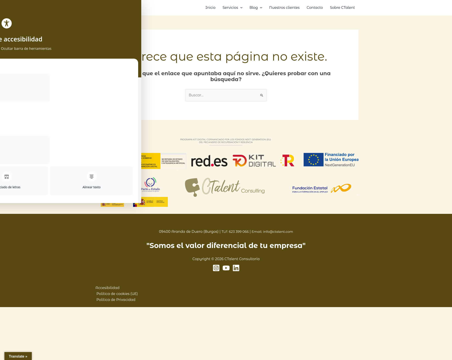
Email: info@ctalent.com (273, 231)
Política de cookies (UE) (116, 294)
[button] (240, 7)
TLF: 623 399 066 (234, 231)
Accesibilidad (106, 288)
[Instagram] (216, 268)
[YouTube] (226, 268)
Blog (255, 7)
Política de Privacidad (114, 300)
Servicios (232, 7)
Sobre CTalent (342, 8)
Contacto (315, 8)
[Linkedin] (236, 268)
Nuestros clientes (284, 8)
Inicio (210, 8)
